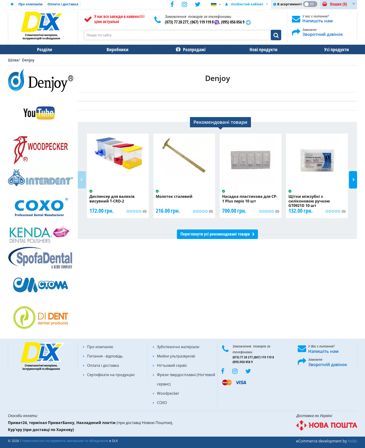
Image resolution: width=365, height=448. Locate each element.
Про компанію (30, 4)
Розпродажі (186, 49)
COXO (162, 402)
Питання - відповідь (105, 356)
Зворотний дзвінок (322, 34)
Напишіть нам (317, 21)
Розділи (43, 49)
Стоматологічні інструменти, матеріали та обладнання (64, 440)
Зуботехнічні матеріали (178, 346)
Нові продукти (253, 49)
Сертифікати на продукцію (111, 374)
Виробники (113, 49)
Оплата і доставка (62, 4)
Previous (82, 180)
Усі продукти (322, 49)
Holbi (352, 441)
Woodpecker (168, 393)
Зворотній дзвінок (327, 364)
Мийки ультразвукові (176, 356)
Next (353, 180)
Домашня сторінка (12, 4)
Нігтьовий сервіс (172, 365)
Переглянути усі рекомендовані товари (215, 234)
